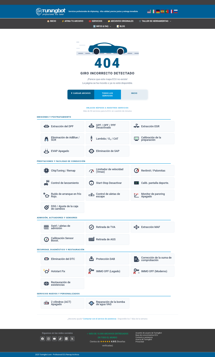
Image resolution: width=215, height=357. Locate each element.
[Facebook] (42, 338)
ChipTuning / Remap (59, 170)
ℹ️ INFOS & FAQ (100, 26)
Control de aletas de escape (104, 195)
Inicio (134, 93)
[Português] (167, 11)
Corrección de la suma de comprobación (152, 259)
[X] (72, 338)
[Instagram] (48, 338)
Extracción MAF (146, 227)
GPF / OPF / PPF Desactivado (102, 126)
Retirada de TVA (101, 227)
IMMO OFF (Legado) (104, 271)
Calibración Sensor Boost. (58, 239)
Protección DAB (101, 259)
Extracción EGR (146, 126)
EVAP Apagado (56, 151)
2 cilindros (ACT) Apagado (57, 303)
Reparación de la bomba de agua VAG (106, 303)
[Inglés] (149, 11)
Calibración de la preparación (147, 139)
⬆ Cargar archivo (81, 93)
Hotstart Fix (54, 271)
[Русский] (176, 11)
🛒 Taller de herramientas (153, 21)
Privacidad (140, 342)
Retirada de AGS (102, 239)
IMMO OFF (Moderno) (150, 271)
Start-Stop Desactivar (105, 183)
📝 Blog (121, 26)
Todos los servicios (107, 94)
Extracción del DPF (58, 126)
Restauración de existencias (56, 283)
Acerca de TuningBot (144, 339)
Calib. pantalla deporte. (151, 183)
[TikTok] (60, 338)
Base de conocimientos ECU (147, 335)
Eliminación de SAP (103, 151)
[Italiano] (153, 11)
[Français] (171, 11)
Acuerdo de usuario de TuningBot (149, 333)
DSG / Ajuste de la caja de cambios (60, 207)
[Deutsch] (158, 11)
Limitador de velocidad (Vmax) (105, 170)
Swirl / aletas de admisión (56, 227)
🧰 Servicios (95, 21)
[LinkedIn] (66, 338)
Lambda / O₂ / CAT (103, 139)
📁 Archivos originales (120, 21)
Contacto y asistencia (144, 337)
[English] (162, 11)
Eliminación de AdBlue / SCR (61, 139)
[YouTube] (54, 338)
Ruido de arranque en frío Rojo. (62, 195)
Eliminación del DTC (59, 259)
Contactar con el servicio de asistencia (99, 319)
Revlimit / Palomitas (149, 170)
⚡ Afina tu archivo (72, 21)
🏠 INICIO (51, 21)
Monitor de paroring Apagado (149, 195)
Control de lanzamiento (61, 183)
